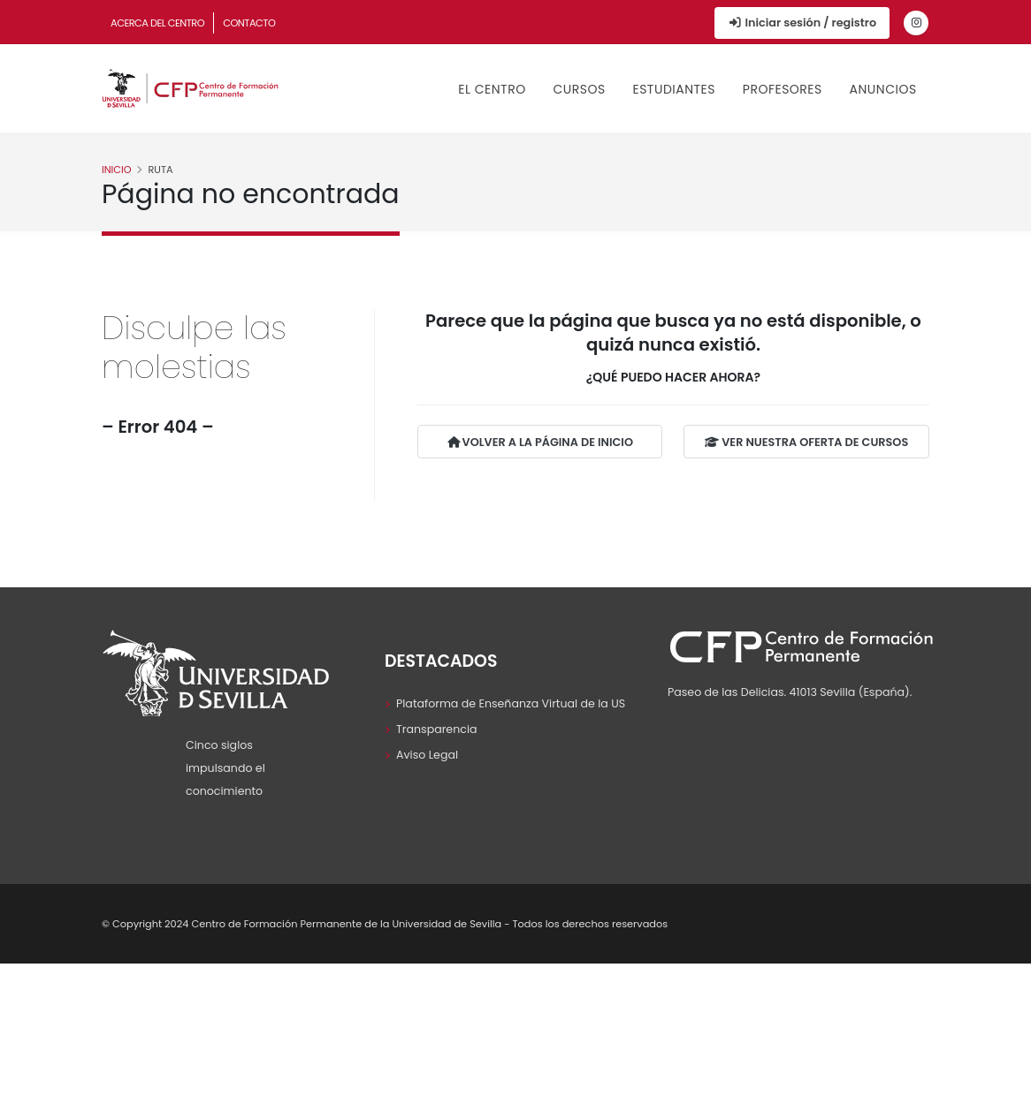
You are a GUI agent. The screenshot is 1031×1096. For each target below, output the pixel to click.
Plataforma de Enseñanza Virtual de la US (510, 703)
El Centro (491, 89)
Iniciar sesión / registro (802, 22)
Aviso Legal (427, 754)
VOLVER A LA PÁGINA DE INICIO (540, 442)
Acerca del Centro (157, 23)
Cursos (579, 89)
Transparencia (436, 729)
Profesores (782, 89)
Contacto (249, 23)
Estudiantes (673, 89)
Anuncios (883, 89)
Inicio (117, 170)
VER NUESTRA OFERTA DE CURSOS (806, 442)
